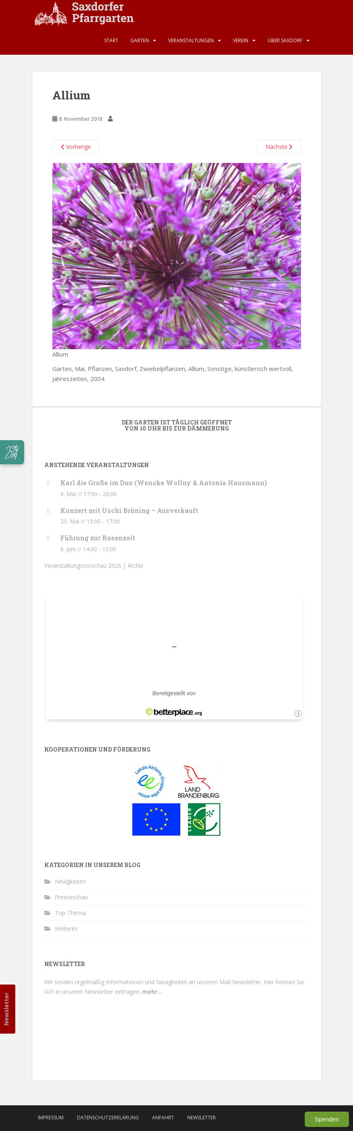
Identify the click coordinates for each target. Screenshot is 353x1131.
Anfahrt (163, 1117)
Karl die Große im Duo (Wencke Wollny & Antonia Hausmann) (163, 482)
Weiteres (66, 928)
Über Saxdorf (285, 40)
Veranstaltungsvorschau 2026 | (86, 565)
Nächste (279, 146)
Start (111, 40)
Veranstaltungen (191, 40)
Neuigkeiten (70, 881)
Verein (240, 40)
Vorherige (76, 146)
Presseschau (71, 897)
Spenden (327, 1119)
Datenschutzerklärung (108, 1117)
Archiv (135, 565)
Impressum (51, 1117)
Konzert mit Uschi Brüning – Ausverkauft (129, 510)
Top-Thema (70, 913)
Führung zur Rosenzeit (97, 538)
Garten (139, 40)
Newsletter (6, 1009)
